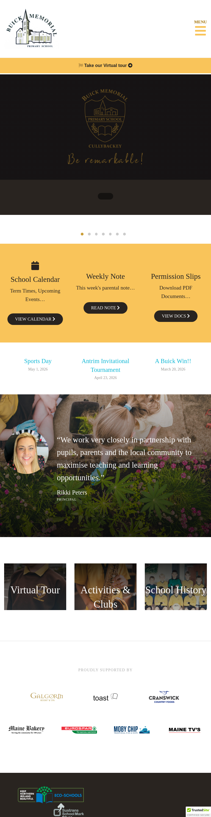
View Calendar (35, 318)
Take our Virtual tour (105, 65)
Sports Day (38, 360)
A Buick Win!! (173, 360)
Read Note (105, 307)
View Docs (176, 315)
